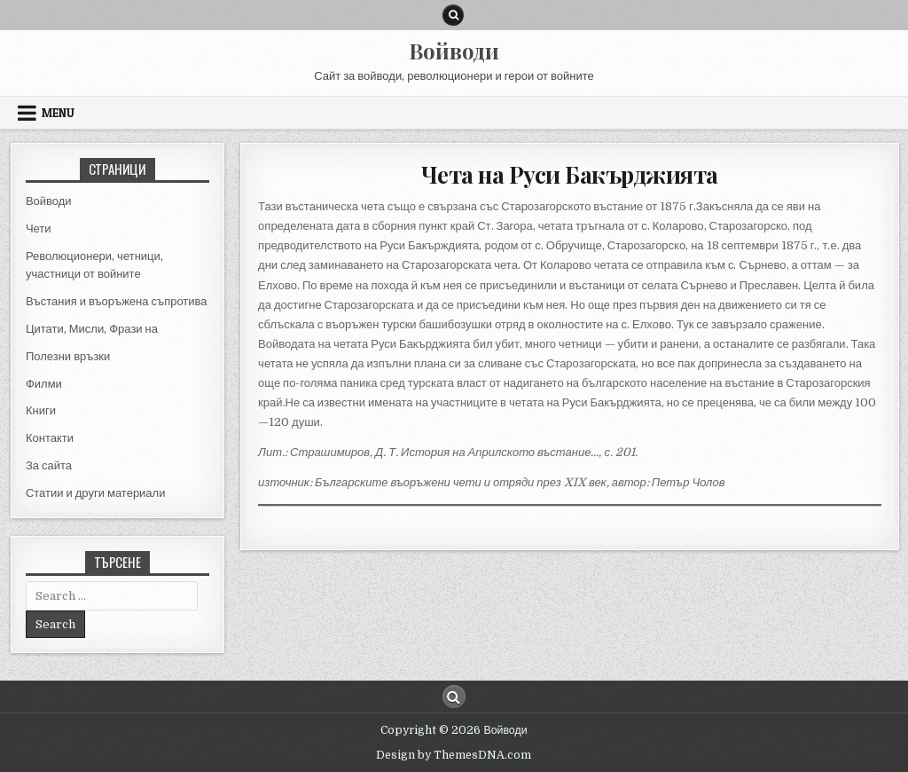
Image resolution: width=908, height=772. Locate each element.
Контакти (50, 438)
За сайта (49, 465)
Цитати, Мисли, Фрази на (92, 328)
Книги (41, 410)
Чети (38, 228)
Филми (44, 383)
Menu (58, 113)
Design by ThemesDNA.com (453, 755)
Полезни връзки (68, 356)
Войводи (454, 50)
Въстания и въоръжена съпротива (116, 301)
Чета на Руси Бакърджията (569, 174)
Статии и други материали (96, 493)
